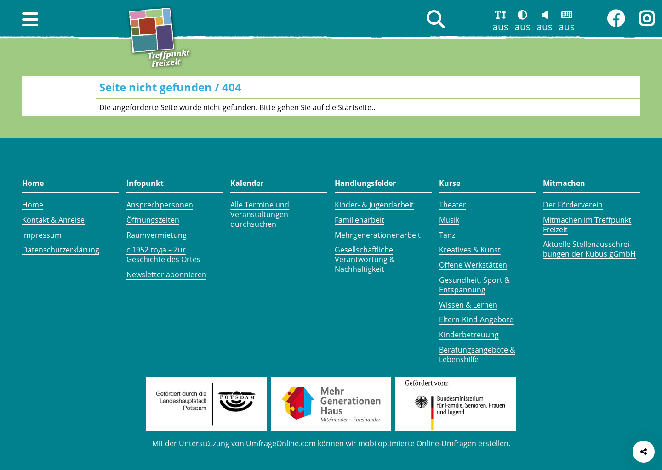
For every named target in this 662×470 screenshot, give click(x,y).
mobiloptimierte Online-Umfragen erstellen (433, 443)
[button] (30, 19)
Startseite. (355, 107)
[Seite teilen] (644, 452)
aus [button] (500, 26)
